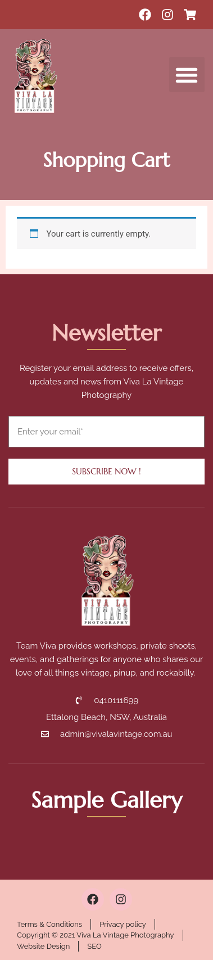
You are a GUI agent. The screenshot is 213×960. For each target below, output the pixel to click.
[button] (187, 74)
